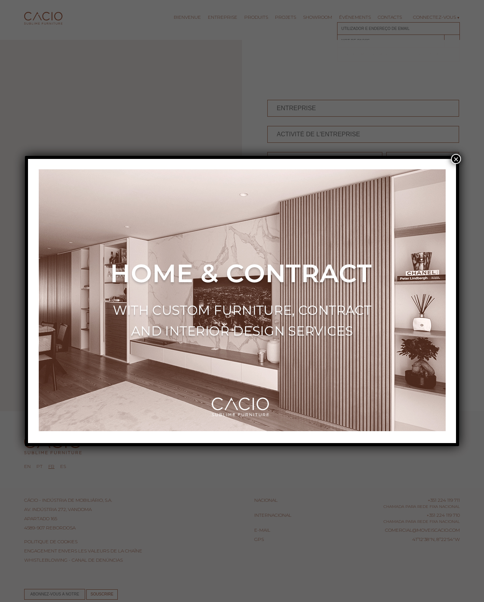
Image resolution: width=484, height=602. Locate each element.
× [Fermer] (456, 159)
